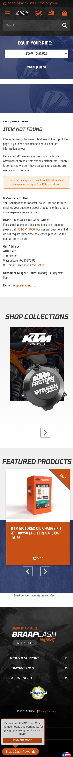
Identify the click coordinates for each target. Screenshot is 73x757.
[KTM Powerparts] (36, 365)
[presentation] (48, 733)
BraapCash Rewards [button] (20, 751)
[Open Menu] (7, 15)
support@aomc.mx (24, 285)
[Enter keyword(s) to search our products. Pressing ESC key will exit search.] (31, 25)
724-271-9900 (26, 229)
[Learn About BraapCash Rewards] (35, 637)
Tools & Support (38, 658)
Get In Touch (38, 678)
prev (29, 571)
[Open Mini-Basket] (65, 13)
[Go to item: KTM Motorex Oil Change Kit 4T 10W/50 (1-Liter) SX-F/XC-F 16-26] (38, 517)
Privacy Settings (47, 711)
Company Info (38, 668)
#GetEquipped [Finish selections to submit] (36, 67)
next (43, 432)
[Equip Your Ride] (36, 54)
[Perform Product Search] (64, 25)
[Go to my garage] (38, 13)
